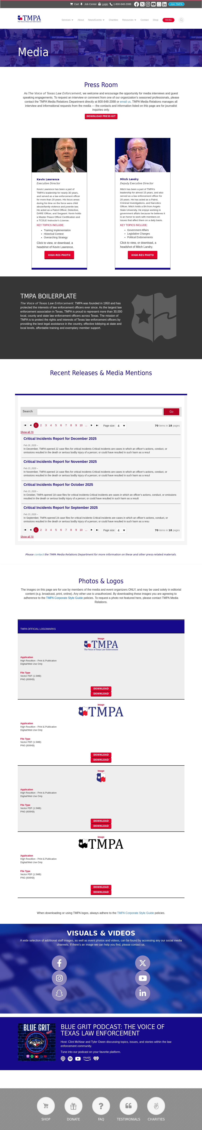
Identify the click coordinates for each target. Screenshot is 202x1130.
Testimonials (128, 1119)
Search (181, 20)
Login (105, 4)
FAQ (101, 1119)
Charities (113, 20)
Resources (127, 20)
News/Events (95, 20)
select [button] (124, 426)
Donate (73, 1119)
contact (39, 554)
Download (101, 689)
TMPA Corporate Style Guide (135, 912)
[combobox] (119, 426)
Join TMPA (176, 4)
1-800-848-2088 (122, 4)
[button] (25, 425)
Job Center (88, 4)
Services (66, 20)
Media (168, 20)
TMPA (29, 19)
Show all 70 (27, 432)
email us (125, 101)
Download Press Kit (101, 116)
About (81, 20)
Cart (74, 4)
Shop (155, 20)
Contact (145, 20)
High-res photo (59, 255)
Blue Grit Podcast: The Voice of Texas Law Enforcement (113, 1030)
